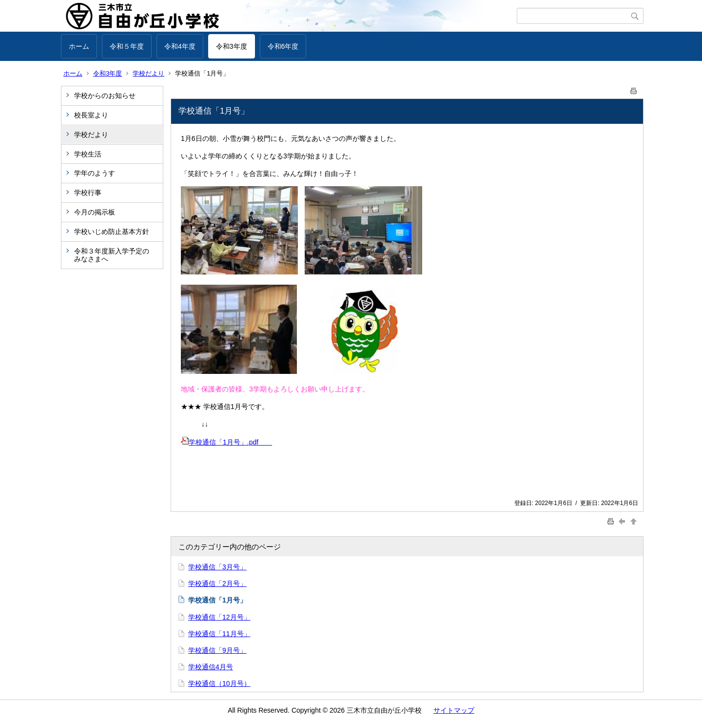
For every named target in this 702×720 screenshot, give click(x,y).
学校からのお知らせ (105, 95)
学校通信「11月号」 (219, 634)
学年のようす (94, 173)
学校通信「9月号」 (217, 650)
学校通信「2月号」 (217, 583)
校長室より (91, 115)
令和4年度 (179, 46)
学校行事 (87, 192)
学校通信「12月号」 (219, 617)
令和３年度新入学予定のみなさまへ (111, 255)
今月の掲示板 (94, 212)
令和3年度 (231, 46)
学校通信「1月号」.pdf (226, 442)
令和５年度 (127, 46)
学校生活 (87, 154)
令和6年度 (283, 46)
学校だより (148, 73)
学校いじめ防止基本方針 (111, 231)
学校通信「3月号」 (217, 567)
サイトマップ (453, 710)
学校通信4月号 (210, 667)
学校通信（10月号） (219, 683)
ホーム (79, 46)
